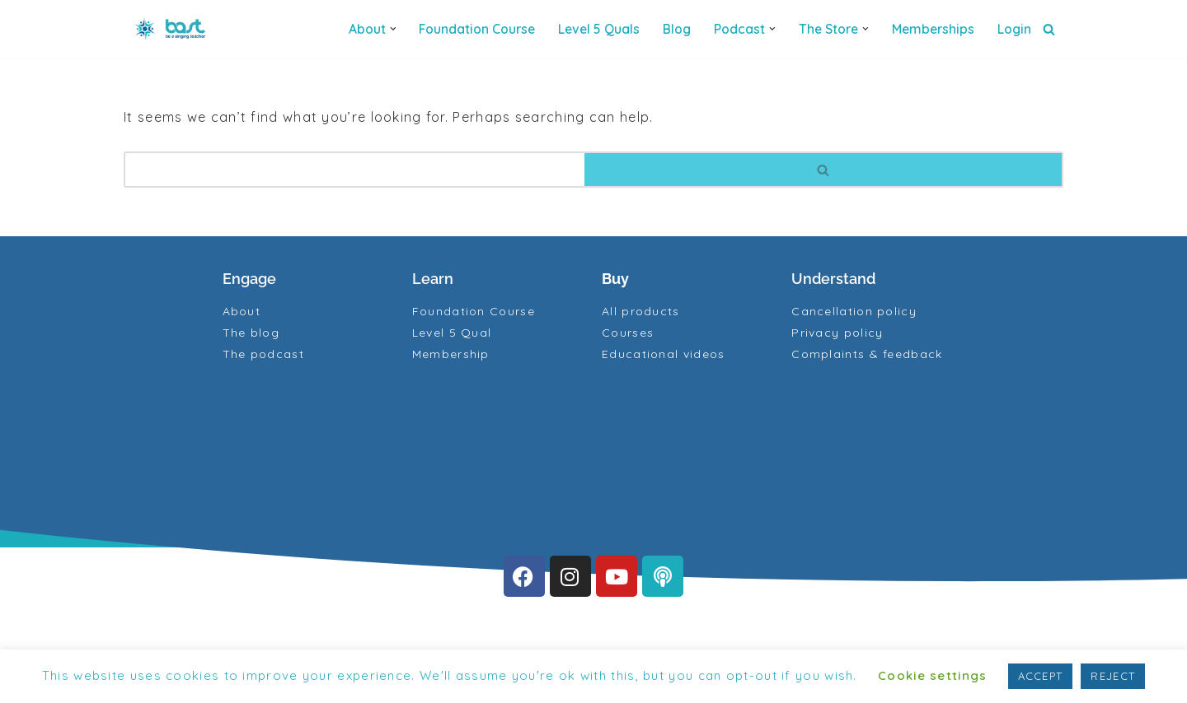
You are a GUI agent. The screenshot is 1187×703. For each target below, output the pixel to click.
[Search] (1049, 29)
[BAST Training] (173, 29)
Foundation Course (477, 29)
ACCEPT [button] (1040, 675)
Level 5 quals (599, 29)
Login (1014, 29)
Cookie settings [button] (933, 675)
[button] (393, 29)
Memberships (933, 29)
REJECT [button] (1113, 675)
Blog (677, 29)
